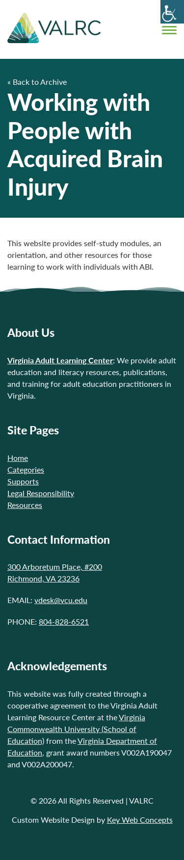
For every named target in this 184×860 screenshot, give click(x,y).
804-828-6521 (64, 621)
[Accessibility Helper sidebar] (172, 12)
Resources (24, 504)
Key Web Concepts (140, 819)
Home (17, 457)
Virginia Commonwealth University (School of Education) (76, 728)
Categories (25, 469)
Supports (23, 481)
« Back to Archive (37, 81)
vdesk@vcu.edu (60, 600)
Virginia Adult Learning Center (60, 360)
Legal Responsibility (40, 493)
